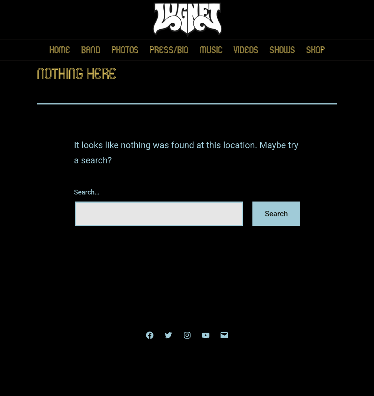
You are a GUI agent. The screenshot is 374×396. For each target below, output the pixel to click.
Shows (282, 49)
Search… (87, 192)
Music (211, 49)
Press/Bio (169, 49)
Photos (125, 49)
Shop (315, 49)
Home (59, 49)
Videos (246, 49)
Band (90, 49)
